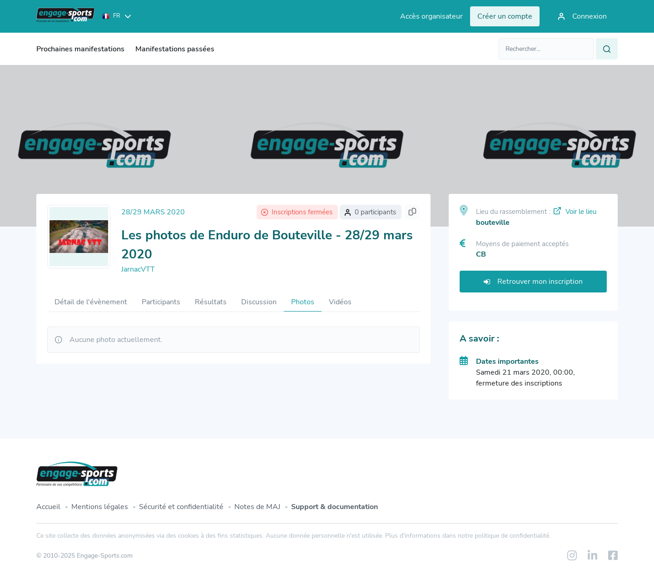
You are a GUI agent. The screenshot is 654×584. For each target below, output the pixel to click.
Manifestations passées (174, 49)
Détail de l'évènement (90, 302)
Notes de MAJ (257, 507)
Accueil (48, 507)
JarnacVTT (138, 269)
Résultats (211, 302)
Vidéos (340, 302)
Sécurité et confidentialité (181, 507)
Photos (302, 302)
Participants (161, 302)
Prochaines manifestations (80, 49)
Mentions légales (99, 507)
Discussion (259, 302)
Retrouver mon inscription (533, 282)
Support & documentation (334, 507)
